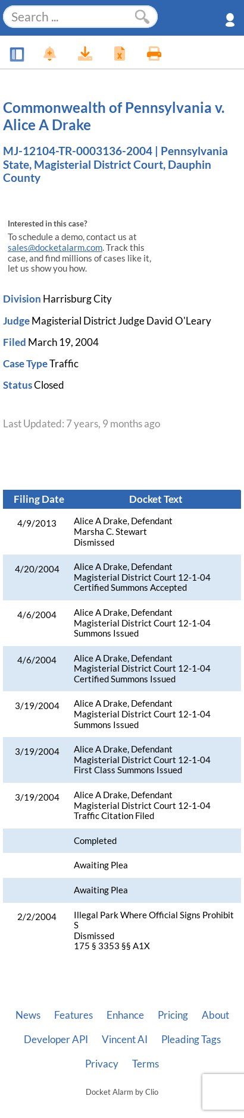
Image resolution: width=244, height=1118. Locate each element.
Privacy (101, 1064)
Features (73, 1015)
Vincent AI (125, 1039)
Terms (145, 1064)
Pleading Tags (191, 1039)
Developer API (56, 1039)
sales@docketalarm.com (55, 248)
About (215, 1015)
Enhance (125, 1015)
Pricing (173, 1015)
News (27, 1015)
